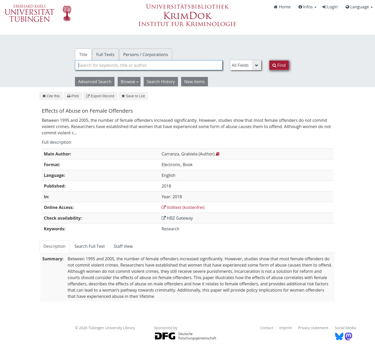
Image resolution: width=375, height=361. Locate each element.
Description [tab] (54, 246)
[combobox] (148, 65)
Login (330, 7)
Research (170, 229)
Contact (266, 327)
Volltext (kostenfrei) (183, 207)
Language (359, 7)
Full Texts (105, 54)
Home (282, 7)
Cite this (51, 96)
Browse (129, 82)
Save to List (133, 96)
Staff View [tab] (123, 246)
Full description (57, 142)
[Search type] (245, 65)
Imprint (285, 327)
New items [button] (194, 82)
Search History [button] (161, 82)
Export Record (100, 96)
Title (83, 54)
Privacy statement (313, 327)
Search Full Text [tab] (89, 246)
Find (279, 65)
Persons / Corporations (145, 54)
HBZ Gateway (177, 218)
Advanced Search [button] (94, 82)
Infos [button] (307, 7)
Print (73, 96)
